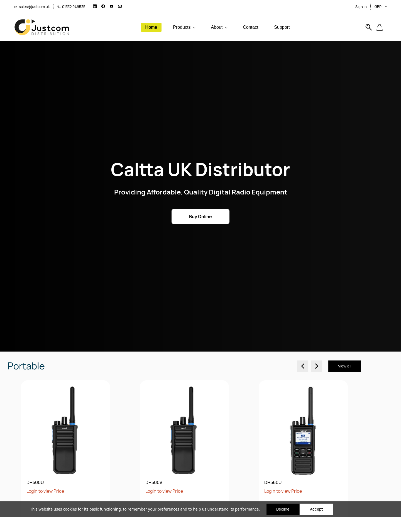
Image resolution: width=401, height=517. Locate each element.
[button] (381, 27)
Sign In (361, 6)
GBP (378, 6)
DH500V (30, 482)
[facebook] (103, 6)
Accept (316, 509)
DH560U (149, 482)
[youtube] (111, 6)
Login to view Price (40, 491)
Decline (282, 509)
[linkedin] (95, 6)
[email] (120, 6)
